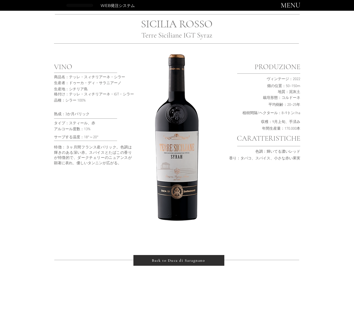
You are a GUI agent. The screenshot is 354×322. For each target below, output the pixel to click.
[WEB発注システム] (117, 5)
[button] (290, 5)
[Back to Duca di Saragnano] (178, 260)
